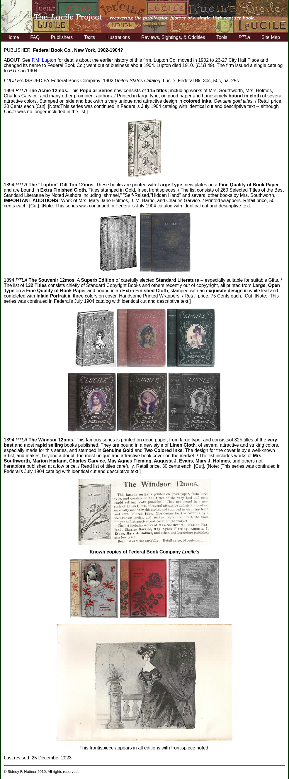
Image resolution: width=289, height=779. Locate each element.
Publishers (62, 37)
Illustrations (118, 37)
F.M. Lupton (44, 60)
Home (12, 37)
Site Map (270, 37)
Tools (221, 37)
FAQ (35, 37)
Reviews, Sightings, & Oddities (173, 37)
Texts (89, 37)
